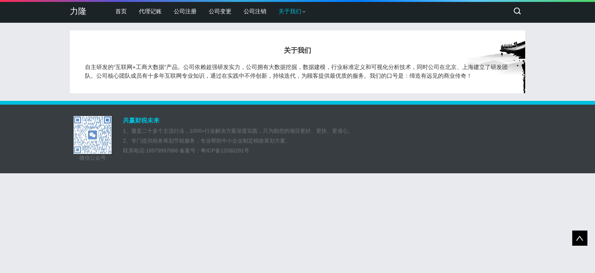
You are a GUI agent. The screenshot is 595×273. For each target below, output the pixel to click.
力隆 (78, 11)
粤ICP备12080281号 (225, 150)
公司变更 (220, 11)
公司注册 (185, 11)
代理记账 (150, 11)
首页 (121, 11)
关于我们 (290, 11)
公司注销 (255, 11)
